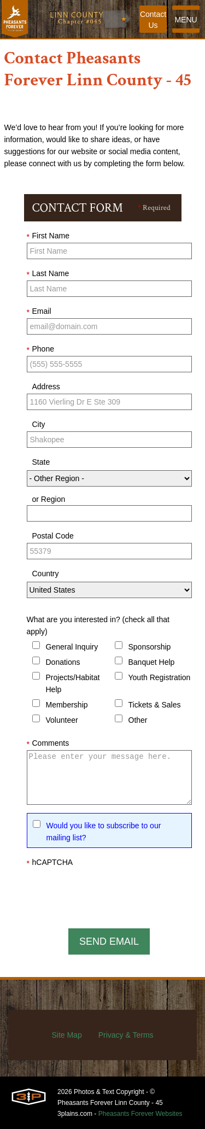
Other (138, 720)
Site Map (66, 1035)
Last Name (48, 273)
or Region (49, 499)
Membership (67, 704)
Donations (63, 662)
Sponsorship (149, 646)
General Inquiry (72, 646)
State (41, 462)
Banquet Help (151, 662)
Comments (48, 743)
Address (46, 386)
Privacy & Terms (126, 1035)
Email (39, 311)
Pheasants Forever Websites (140, 1114)
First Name (48, 236)
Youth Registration (159, 677)
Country (45, 573)
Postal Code (53, 535)
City (38, 424)
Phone (40, 349)
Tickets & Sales (154, 704)
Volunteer (62, 720)
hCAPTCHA (50, 862)
